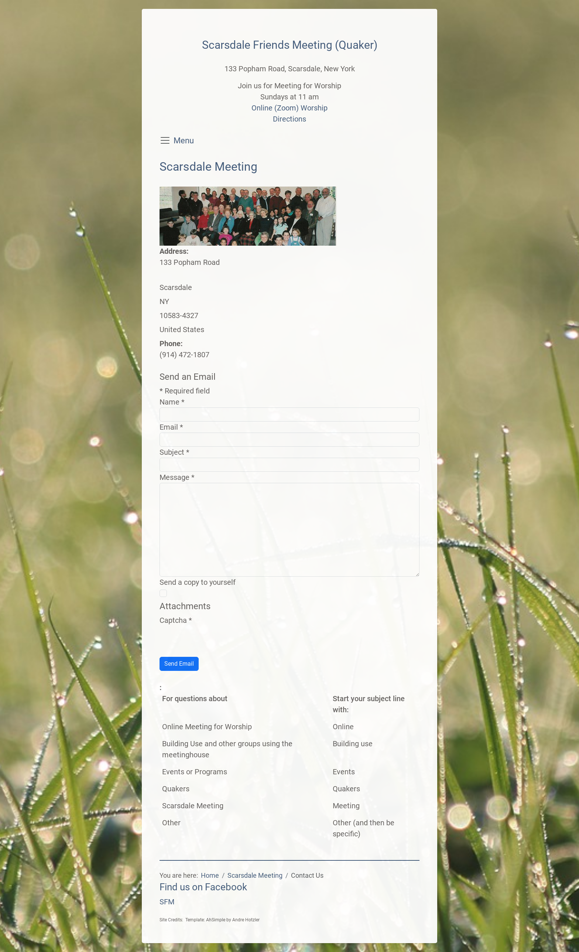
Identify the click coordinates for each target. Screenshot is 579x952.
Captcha (176, 620)
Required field (185, 390)
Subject (174, 452)
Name (172, 401)
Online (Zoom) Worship (289, 107)
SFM (167, 901)
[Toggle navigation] (165, 140)
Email (171, 427)
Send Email (179, 663)
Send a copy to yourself (198, 582)
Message (177, 477)
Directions (289, 119)
